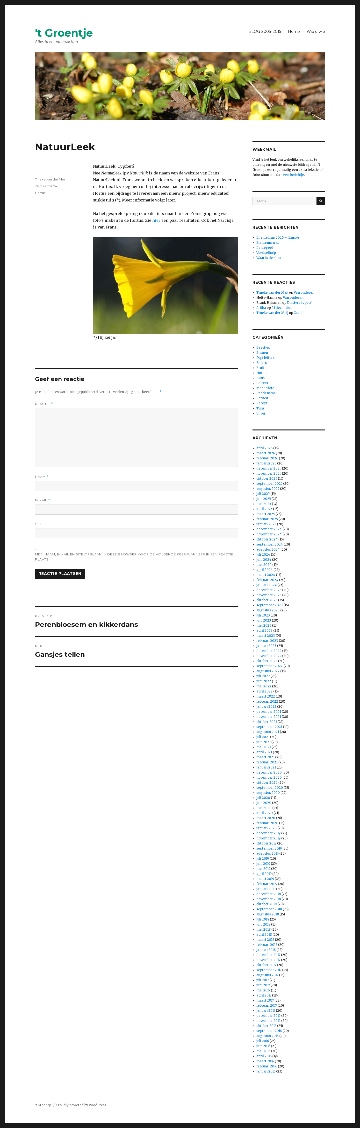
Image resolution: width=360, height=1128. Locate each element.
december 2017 (268, 955)
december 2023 (268, 590)
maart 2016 (265, 1061)
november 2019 (268, 838)
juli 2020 (263, 798)
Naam (42, 477)
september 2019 (269, 848)
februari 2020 (267, 823)
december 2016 (268, 1016)
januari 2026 (266, 463)
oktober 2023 (266, 600)
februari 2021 (267, 762)
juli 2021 (262, 737)
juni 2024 (263, 560)
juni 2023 (263, 620)
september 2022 (269, 666)
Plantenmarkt (267, 243)
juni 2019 (263, 864)
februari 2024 (267, 580)
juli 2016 (262, 1041)
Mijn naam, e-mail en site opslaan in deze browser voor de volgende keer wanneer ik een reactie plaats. (134, 556)
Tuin (260, 408)
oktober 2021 (266, 722)
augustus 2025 (267, 489)
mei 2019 (263, 869)
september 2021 (269, 727)
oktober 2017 (266, 965)
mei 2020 (264, 808)
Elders (261, 363)
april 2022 (264, 691)
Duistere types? (299, 303)
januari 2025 (266, 524)
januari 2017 (265, 1011)
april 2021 (264, 752)
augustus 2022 (268, 671)
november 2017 (268, 960)
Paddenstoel (266, 393)
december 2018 (268, 894)
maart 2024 (265, 575)
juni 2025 (263, 499)
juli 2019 (262, 859)
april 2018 (264, 935)
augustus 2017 (267, 975)
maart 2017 (265, 1000)
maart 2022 (265, 696)
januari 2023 (266, 646)
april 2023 (264, 631)
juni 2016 (263, 1046)
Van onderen (304, 293)
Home (294, 31)
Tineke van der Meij (50, 179)
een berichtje (293, 175)
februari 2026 (267, 458)
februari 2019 (266, 884)
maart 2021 (265, 757)
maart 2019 (265, 879)
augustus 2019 (267, 853)
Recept (261, 403)
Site (39, 524)
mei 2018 (263, 929)
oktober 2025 (266, 479)
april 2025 (264, 509)
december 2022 (268, 651)
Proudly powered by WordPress (81, 1105)
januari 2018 (266, 950)
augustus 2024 (268, 549)
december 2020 (269, 772)
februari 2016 (266, 1066)
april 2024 (264, 570)
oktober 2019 (266, 843)
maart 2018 (265, 940)
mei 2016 (263, 1051)
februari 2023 (267, 641)
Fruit (260, 368)
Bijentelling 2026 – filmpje (277, 237)
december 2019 (268, 833)
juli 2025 (263, 494)
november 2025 (268, 473)
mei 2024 (264, 565)
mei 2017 (263, 990)
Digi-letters (265, 358)
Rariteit (262, 398)
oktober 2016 (266, 1026)
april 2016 (264, 1056)
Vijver (261, 413)
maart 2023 (265, 636)
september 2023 (269, 605)
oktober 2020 (267, 783)
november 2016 (268, 1021)
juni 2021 (263, 742)
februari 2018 (266, 945)
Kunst (261, 378)
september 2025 (269, 484)
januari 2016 (265, 1071)
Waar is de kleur (269, 258)
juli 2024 (263, 555)
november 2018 (268, 899)
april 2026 (264, 448)
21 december (282, 308)
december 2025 (268, 468)
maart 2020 (265, 818)
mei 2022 (263, 686)
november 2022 (268, 656)
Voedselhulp (266, 253)
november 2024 (269, 534)
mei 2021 (263, 747)
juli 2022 (263, 676)
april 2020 (264, 813)
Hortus (40, 193)
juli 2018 (262, 919)
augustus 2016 (267, 1036)
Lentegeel (264, 248)
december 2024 (269, 529)
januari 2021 (266, 767)
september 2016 (269, 1031)
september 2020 (269, 788)
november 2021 (268, 717)
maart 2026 (265, 453)
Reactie (44, 404)
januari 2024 (266, 585)
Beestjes (263, 348)
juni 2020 (263, 803)
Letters (262, 383)
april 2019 (264, 874)
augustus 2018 (267, 914)
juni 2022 (263, 681)
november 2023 (268, 595)
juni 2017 (263, 985)
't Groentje (64, 32)
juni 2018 (263, 924)
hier (156, 220)
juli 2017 (262, 980)
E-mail (42, 500)
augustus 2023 (268, 610)
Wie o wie (316, 31)
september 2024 (269, 544)
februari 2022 (267, 701)
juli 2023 (263, 615)
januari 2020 (266, 828)
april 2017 (263, 995)
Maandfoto (265, 388)
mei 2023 (263, 625)
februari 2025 (267, 519)
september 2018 (269, 909)
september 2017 (268, 970)
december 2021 (268, 712)
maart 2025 (265, 514)
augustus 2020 (268, 793)
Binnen (262, 353)
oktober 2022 (266, 661)
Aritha (261, 308)
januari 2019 (265, 889)
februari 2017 (266, 1005)
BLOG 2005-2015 (265, 31)
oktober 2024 (267, 539)
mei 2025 (263, 504)
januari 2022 (266, 707)
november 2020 (269, 777)
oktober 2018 (266, 904)
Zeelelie (300, 313)
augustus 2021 (267, 732)
